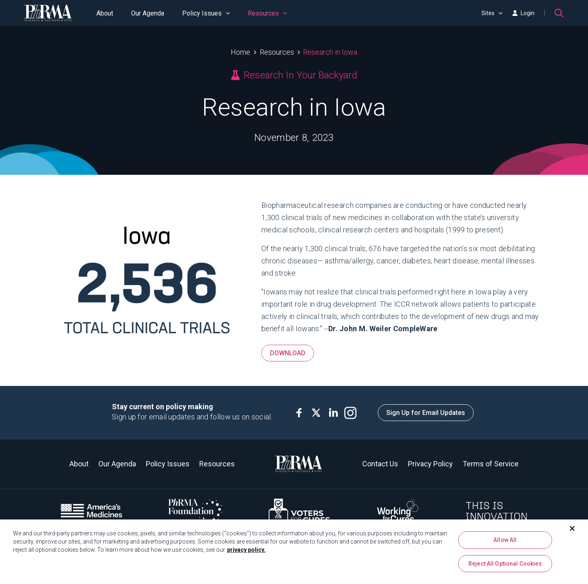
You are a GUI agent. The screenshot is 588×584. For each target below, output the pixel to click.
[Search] (559, 13)
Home (240, 52)
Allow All (505, 540)
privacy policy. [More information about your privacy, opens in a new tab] (246, 550)
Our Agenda (147, 13)
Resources (267, 13)
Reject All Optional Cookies (505, 563)
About (104, 13)
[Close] (572, 529)
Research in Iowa (330, 52)
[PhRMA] (48, 13)
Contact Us (380, 463)
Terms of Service (491, 463)
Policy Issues (206, 13)
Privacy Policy (430, 463)
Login (523, 13)
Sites (492, 13)
